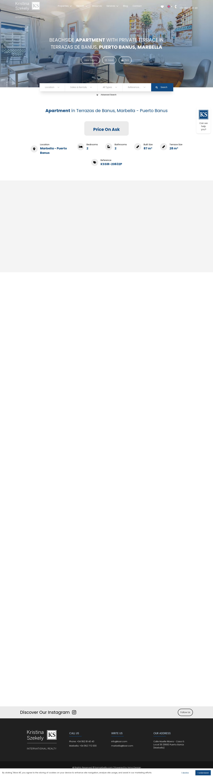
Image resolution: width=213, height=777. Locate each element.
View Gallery (90, 60)
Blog (125, 5)
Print (125, 60)
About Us (97, 5)
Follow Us (185, 712)
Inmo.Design (134, 767)
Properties (65, 5)
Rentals (81, 5)
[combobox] (45, 87)
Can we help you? (203, 120)
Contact (137, 5)
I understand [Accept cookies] (203, 773)
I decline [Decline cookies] (185, 773)
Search (161, 87)
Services (112, 5)
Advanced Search (106, 95)
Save (109, 60)
